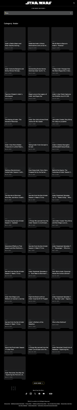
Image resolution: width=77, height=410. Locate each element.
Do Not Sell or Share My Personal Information (47, 405)
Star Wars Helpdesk (23, 405)
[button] (38, 383)
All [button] (7, 13)
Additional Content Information (17, 403)
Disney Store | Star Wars (66, 403)
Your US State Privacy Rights (54, 403)
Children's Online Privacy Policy (39, 403)
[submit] (74, 3)
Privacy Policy (29, 403)
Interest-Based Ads (32, 405)
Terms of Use (7, 403)
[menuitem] (2, 3)
